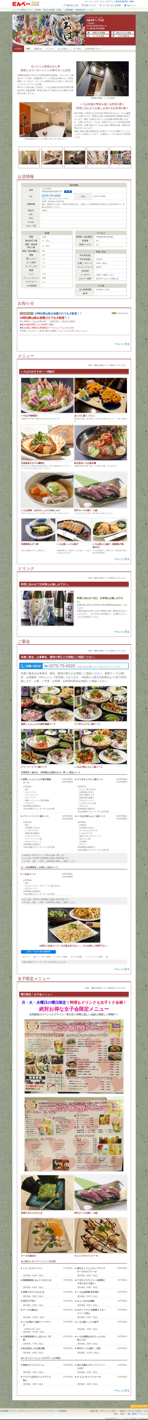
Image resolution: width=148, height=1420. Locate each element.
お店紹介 (18, 48)
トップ (15, 10)
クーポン (78, 48)
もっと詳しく (64, 48)
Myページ (131, 5)
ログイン (110, 1)
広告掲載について (8, 1411)
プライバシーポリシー (47, 1411)
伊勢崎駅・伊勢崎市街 (75, 10)
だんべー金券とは (111, 279)
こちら (129, 1411)
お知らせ (38, 48)
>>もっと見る (122, 344)
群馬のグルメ (27, 10)
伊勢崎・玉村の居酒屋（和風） (49, 10)
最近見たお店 (72, 5)
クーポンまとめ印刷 (112, 5)
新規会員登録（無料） (126, 1)
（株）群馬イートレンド (137, 1414)
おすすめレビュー (93, 48)
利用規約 (63, 1411)
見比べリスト (91, 5)
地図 (28, 48)
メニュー (50, 48)
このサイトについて (27, 1411)
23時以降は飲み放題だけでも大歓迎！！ (58, 313)
